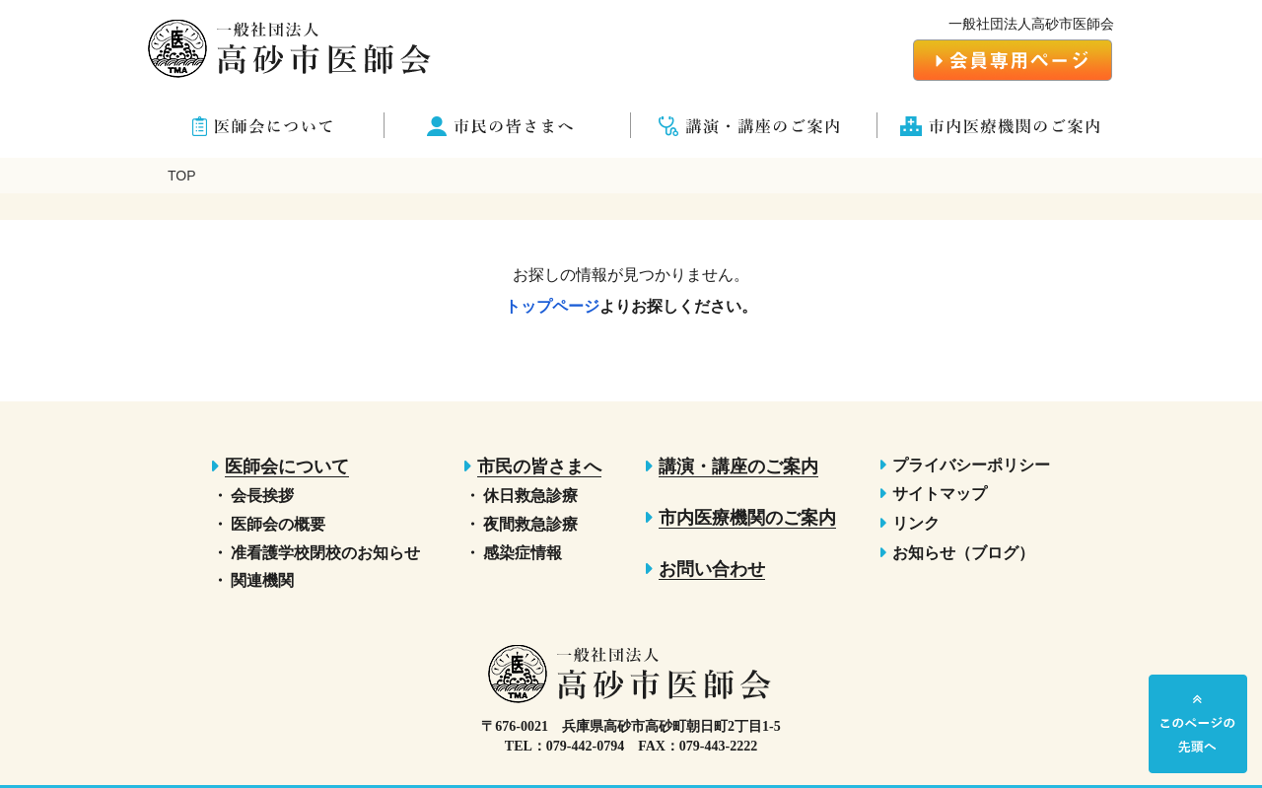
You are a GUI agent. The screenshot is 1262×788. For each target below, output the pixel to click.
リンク (916, 523)
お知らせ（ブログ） (963, 552)
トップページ (552, 306)
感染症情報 (522, 552)
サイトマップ (939, 493)
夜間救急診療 (530, 524)
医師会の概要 (278, 524)
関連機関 (262, 580)
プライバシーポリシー (971, 465)
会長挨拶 (262, 495)
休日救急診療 (530, 495)
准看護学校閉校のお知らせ (325, 552)
